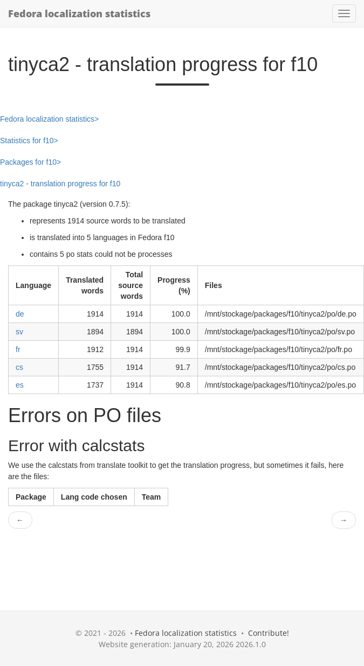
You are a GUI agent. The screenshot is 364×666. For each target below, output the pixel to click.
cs (19, 367)
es (20, 385)
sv (19, 331)
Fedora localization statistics (79, 13)
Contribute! (268, 633)
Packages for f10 (28, 162)
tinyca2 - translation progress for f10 (60, 183)
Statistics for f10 (27, 140)
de (20, 314)
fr (18, 349)
